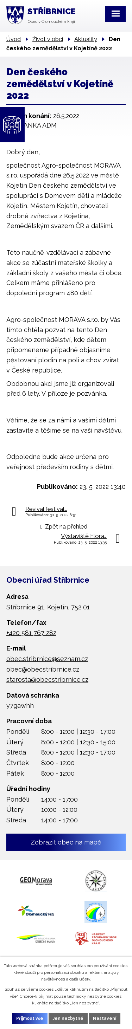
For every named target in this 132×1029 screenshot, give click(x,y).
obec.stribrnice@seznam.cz (47, 658)
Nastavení (104, 1018)
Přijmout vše (29, 1018)
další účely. (80, 979)
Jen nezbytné (68, 1018)
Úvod (13, 39)
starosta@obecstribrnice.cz (47, 679)
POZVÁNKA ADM (31, 125)
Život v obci (47, 39)
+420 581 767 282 (31, 632)
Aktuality (85, 39)
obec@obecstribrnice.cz (42, 669)
